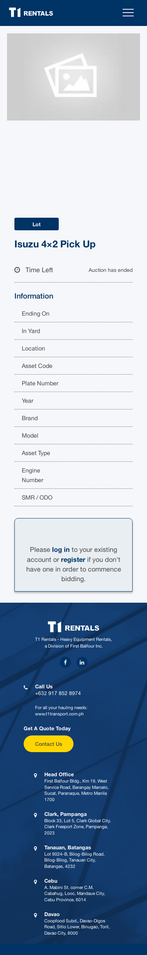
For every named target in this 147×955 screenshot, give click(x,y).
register (73, 559)
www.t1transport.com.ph (59, 714)
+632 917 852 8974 (58, 693)
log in (61, 549)
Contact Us (48, 744)
